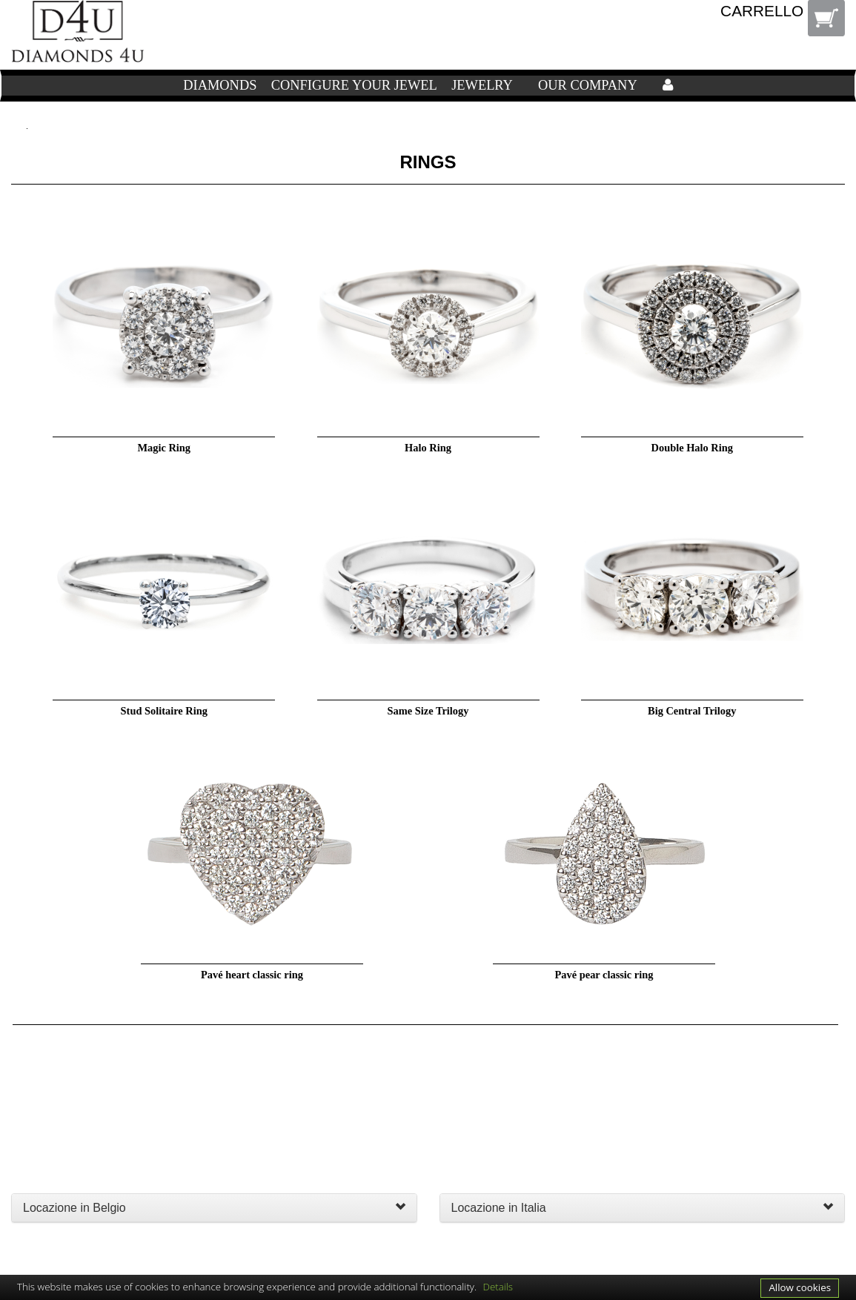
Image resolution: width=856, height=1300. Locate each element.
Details (498, 1286)
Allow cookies (800, 1287)
